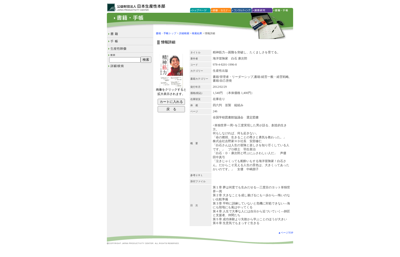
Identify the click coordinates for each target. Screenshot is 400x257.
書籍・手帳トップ (166, 33)
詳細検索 (184, 33)
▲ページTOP (285, 232)
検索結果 (197, 33)
